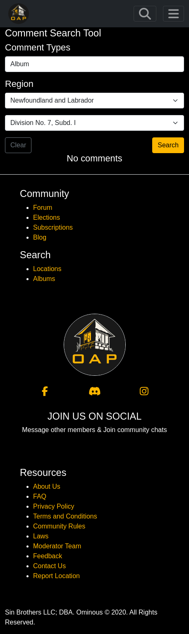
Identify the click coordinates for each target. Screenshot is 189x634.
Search (168, 145)
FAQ (39, 496)
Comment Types (37, 47)
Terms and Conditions (65, 516)
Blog (39, 237)
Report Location (56, 575)
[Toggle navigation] (145, 14)
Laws (40, 536)
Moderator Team (57, 546)
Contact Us (49, 565)
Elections (46, 217)
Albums (44, 278)
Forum (42, 207)
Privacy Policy (53, 506)
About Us (46, 486)
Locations (47, 268)
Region (19, 84)
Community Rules (59, 526)
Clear (18, 145)
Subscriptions (53, 227)
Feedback (47, 556)
